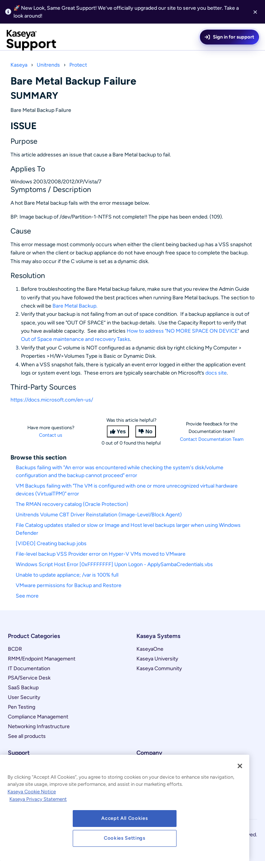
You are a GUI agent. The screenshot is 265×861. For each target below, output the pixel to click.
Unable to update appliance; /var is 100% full (67, 575)
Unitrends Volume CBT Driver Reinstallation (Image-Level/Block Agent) (99, 515)
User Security (24, 697)
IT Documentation (29, 668)
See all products (27, 736)
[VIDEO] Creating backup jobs (51, 543)
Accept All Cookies (124, 818)
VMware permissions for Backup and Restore (68, 585)
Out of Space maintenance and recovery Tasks (75, 339)
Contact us (50, 435)
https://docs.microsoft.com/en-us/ (51, 400)
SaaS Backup (23, 687)
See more (27, 596)
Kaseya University (157, 659)
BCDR (15, 649)
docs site (216, 373)
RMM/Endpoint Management (41, 659)
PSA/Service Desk (29, 678)
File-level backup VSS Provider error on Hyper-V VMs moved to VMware (101, 554)
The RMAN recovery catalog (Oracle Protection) (72, 504)
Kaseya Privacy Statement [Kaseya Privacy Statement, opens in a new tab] (38, 799)
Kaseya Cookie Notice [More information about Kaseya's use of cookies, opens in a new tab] (31, 791)
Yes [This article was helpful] (121, 431)
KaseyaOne (149, 649)
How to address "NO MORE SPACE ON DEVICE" (183, 331)
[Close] (240, 766)
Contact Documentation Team (212, 439)
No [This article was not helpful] (149, 431)
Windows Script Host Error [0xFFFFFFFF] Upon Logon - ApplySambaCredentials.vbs (114, 564)
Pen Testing (21, 707)
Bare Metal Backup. (74, 306)
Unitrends (48, 65)
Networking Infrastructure (39, 726)
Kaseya (18, 65)
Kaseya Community (159, 668)
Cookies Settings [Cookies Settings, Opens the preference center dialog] (124, 838)
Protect (78, 65)
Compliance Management (38, 717)
